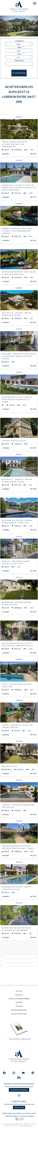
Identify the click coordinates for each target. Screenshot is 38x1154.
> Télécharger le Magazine (19, 1039)
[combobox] (19, 44)
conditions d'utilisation (14, 1125)
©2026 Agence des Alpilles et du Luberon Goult (19, 1113)
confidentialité (32, 1124)
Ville (19, 47)
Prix (19, 54)
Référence (19, 60)
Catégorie (19, 41)
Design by (19, 1118)
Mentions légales (12, 1116)
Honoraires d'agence (27, 1116)
